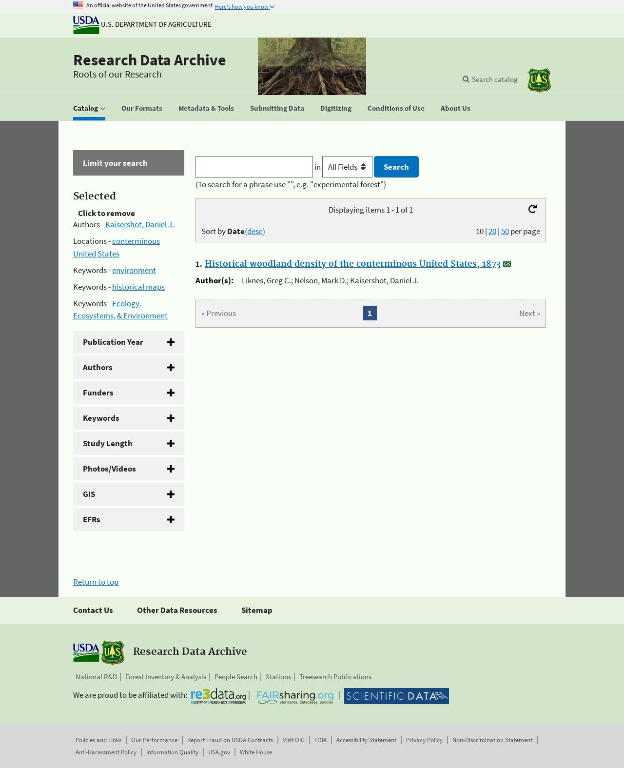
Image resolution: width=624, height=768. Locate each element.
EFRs (91, 519)
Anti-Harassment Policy (106, 752)
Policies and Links (98, 740)
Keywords (101, 418)
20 (492, 231)
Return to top (95, 581)
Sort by (233, 231)
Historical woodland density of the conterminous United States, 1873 (353, 264)
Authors (98, 367)
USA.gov (219, 752)
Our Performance (154, 740)
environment (134, 270)
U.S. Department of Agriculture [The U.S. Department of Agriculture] (142, 24)
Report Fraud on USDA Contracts (230, 740)
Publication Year (113, 341)
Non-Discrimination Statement (492, 740)
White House (256, 752)
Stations (278, 676)
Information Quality (172, 752)
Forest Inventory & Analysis (165, 676)
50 (505, 231)
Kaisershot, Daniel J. (139, 224)
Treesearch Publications (335, 676)
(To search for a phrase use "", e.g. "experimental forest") (290, 184)
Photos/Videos (109, 468)
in (344, 166)
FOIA (320, 740)
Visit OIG (294, 740)
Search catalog (495, 79)
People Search (235, 676)
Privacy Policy (424, 740)
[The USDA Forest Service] (539, 80)
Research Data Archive (149, 60)
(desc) (255, 231)
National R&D (96, 676)
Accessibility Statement (366, 740)
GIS (89, 494)
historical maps (138, 286)
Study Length (108, 443)
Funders (98, 392)
